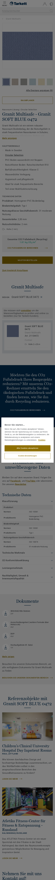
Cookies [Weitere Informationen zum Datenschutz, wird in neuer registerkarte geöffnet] (41, 440)
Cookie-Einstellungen (27, 456)
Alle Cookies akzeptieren (27, 448)
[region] (27, 440)
